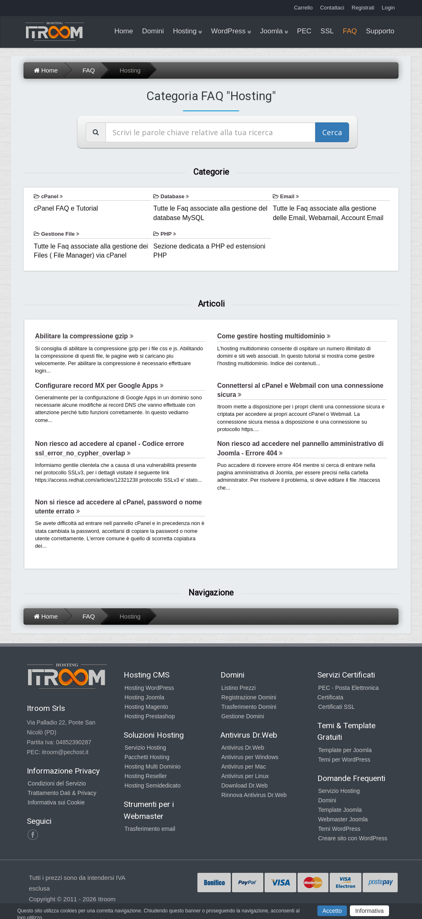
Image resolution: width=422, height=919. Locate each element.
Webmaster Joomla (343, 819)
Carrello (303, 8)
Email (289, 196)
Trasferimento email (149, 828)
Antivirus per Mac (243, 766)
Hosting (185, 31)
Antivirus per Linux (245, 776)
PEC (304, 31)
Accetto (332, 910)
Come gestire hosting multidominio (274, 336)
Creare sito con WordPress (352, 838)
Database (175, 196)
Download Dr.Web (244, 785)
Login (388, 8)
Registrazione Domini (248, 697)
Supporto (380, 31)
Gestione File (60, 234)
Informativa (369, 910)
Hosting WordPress (149, 688)
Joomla (271, 31)
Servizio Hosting (145, 747)
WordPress (228, 31)
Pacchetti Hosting (146, 757)
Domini (153, 31)
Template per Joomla (345, 750)
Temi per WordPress (344, 759)
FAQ (350, 31)
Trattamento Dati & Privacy (62, 793)
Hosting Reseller (145, 776)
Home (123, 31)
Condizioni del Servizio (57, 783)
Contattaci (332, 8)
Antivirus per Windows (250, 757)
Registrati (363, 8)
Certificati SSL (336, 706)
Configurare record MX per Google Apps (99, 385)
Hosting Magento (146, 706)
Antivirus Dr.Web (242, 747)
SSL (327, 31)
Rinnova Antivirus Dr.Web (253, 795)
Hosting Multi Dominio (152, 766)
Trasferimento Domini (248, 706)
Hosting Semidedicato (152, 785)
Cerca (332, 132)
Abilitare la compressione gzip (84, 336)
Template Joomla (340, 809)
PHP (168, 234)
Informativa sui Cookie (56, 802)
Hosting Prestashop (149, 716)
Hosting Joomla (144, 697)
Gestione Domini (242, 716)
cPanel (52, 196)
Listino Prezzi (238, 688)
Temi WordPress (339, 828)
